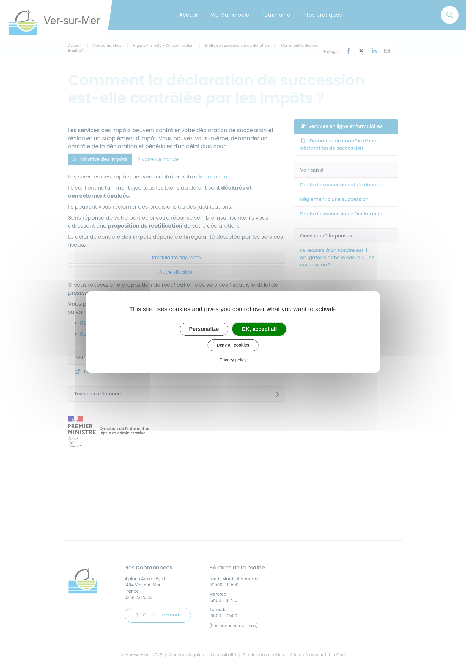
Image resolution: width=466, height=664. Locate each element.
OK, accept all (259, 329)
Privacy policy (233, 359)
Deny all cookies (233, 345)
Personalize (204, 329)
